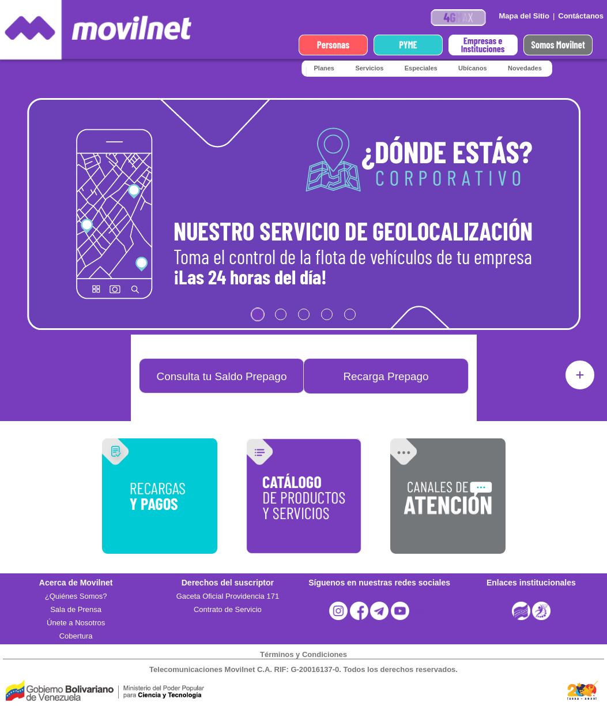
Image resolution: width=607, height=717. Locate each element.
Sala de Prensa (75, 609)
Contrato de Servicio (228, 609)
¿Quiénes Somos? (76, 596)
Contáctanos (581, 16)
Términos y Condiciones (303, 654)
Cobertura (76, 636)
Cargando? (303, 216)
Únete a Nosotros (76, 622)
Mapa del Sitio (524, 16)
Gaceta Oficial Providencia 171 (227, 596)
